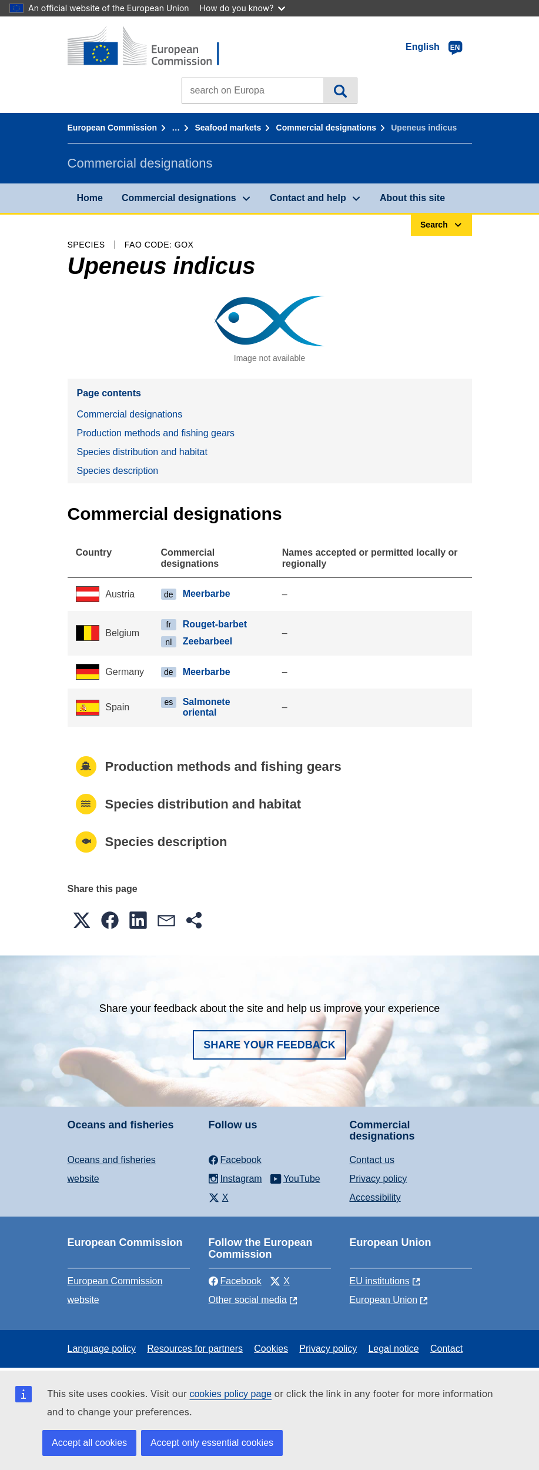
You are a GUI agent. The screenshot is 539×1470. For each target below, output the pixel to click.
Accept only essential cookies (211, 1443)
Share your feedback (269, 1045)
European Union (384, 1300)
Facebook (235, 1281)
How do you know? (243, 8)
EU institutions (380, 1281)
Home (90, 198)
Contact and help (308, 198)
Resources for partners (195, 1349)
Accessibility (375, 1197)
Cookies (271, 1349)
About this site (412, 198)
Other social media (248, 1300)
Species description (118, 471)
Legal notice (393, 1349)
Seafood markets (228, 127)
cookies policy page (230, 1394)
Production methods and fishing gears (156, 433)
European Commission (112, 127)
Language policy (102, 1349)
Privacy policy (378, 1179)
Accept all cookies (89, 1443)
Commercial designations (326, 127)
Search (340, 90)
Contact (446, 1349)
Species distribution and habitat (142, 452)
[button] (81, 920)
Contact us (372, 1160)
